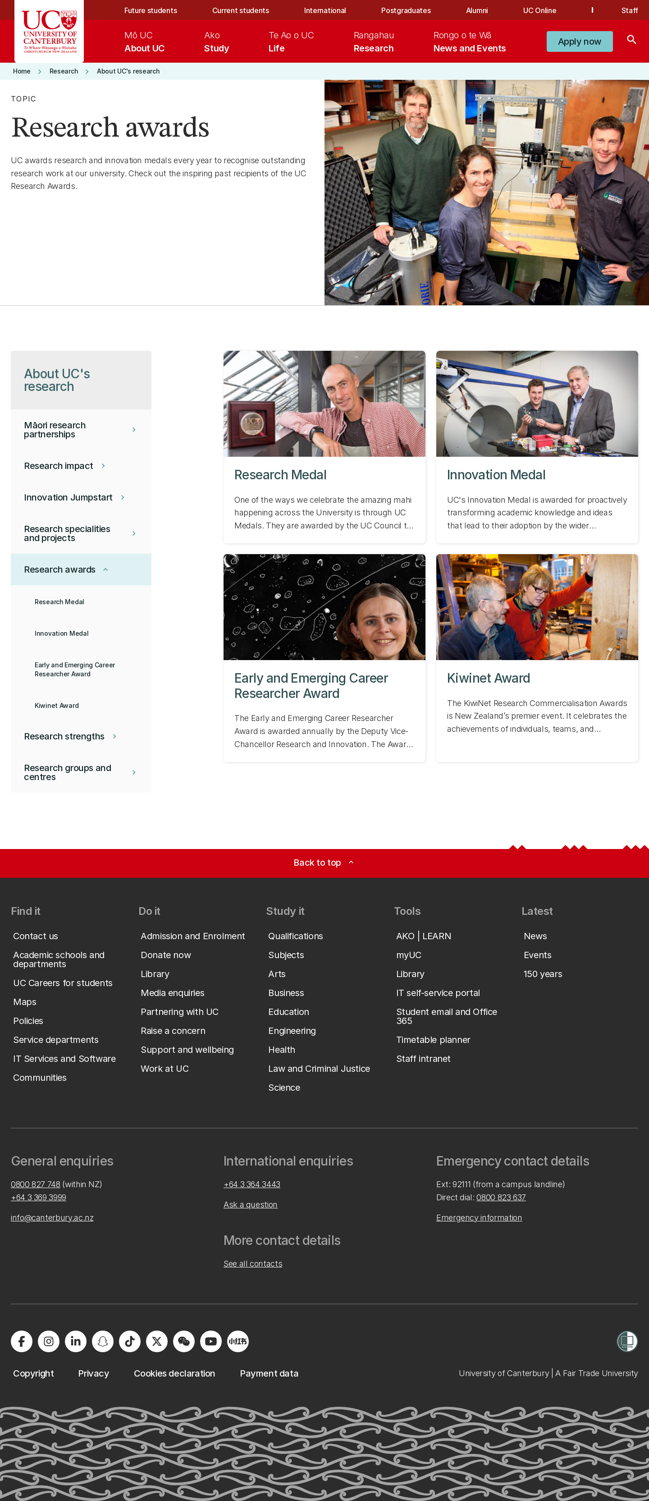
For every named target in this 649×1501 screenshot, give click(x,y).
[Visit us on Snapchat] (103, 1341)
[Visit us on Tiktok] (130, 1341)
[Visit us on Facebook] (21, 1341)
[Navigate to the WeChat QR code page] (184, 1341)
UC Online (539, 10)
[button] (580, 41)
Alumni (477, 10)
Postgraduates (405, 10)
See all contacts (253, 1263)
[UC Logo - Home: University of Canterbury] (49, 31)
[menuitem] (144, 41)
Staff (630, 10)
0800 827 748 (35, 1184)
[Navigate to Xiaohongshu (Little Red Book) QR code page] (238, 1341)
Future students (150, 10)
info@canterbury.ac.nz (52, 1217)
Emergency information (479, 1217)
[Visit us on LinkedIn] (76, 1341)
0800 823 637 (501, 1197)
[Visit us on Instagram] (48, 1341)
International (325, 10)
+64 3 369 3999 (38, 1197)
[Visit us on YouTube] (211, 1341)
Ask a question (251, 1204)
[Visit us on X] (157, 1341)
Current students (240, 10)
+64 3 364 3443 (252, 1184)
